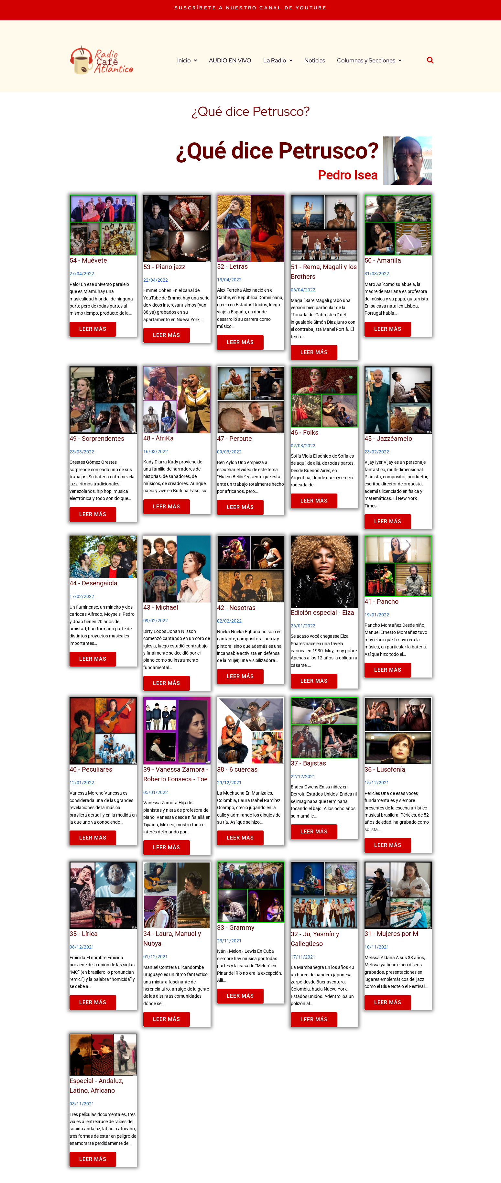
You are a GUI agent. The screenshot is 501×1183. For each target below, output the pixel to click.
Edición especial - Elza (322, 612)
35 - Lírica (84, 934)
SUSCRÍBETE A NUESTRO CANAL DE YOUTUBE (251, 8)
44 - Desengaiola (93, 583)
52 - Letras (232, 266)
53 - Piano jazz (164, 267)
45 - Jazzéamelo (388, 438)
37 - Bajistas (308, 763)
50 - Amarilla (383, 260)
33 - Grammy (235, 927)
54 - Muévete (88, 260)
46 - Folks (304, 432)
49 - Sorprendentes (97, 438)
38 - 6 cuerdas (237, 769)
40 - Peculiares (91, 769)
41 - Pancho (381, 601)
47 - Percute (234, 438)
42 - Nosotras (236, 608)
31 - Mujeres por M (391, 934)
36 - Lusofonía (385, 769)
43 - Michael (160, 607)
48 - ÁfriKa (158, 438)
